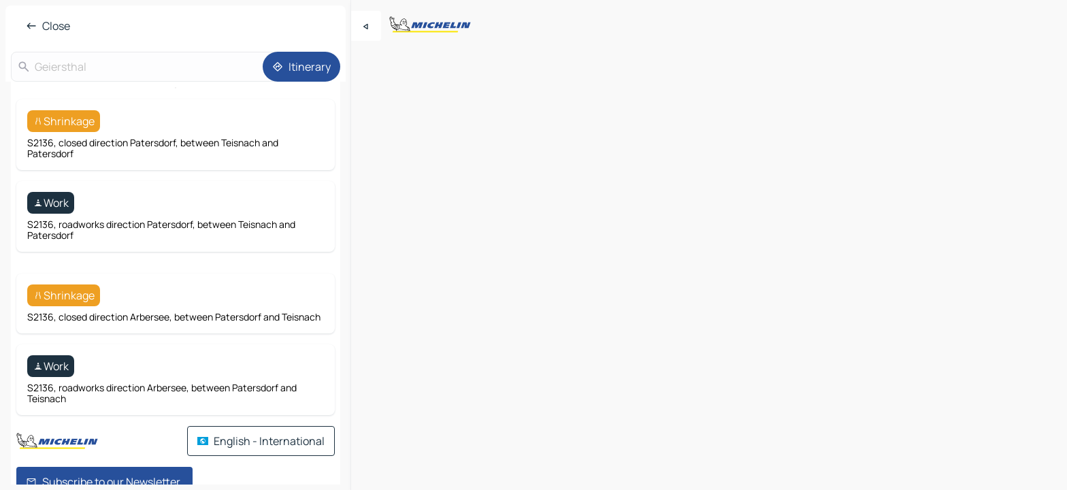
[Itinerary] (301, 67)
